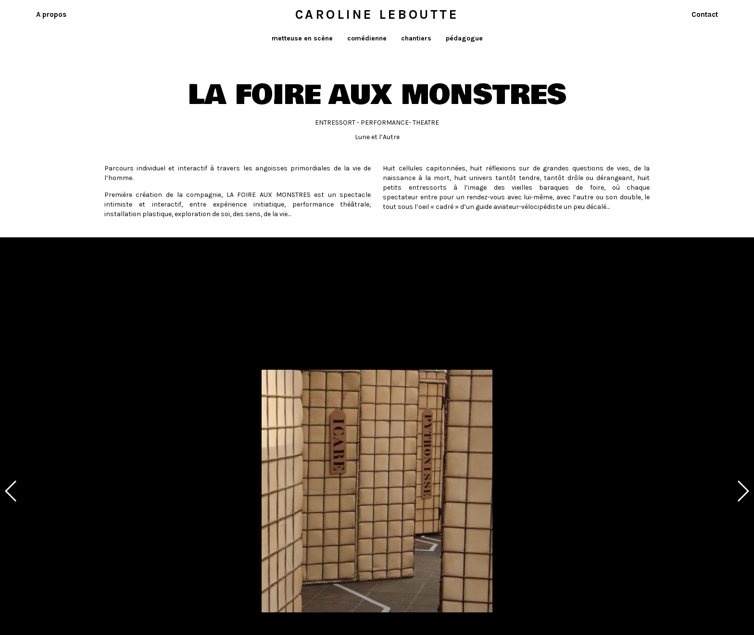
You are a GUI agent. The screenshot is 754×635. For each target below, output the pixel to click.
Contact (704, 14)
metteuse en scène (302, 38)
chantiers (416, 38)
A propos (51, 14)
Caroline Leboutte (377, 14)
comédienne (367, 38)
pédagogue (464, 38)
